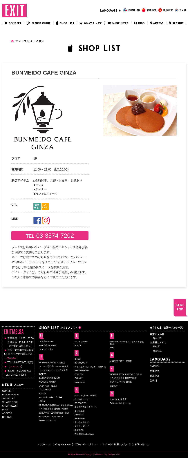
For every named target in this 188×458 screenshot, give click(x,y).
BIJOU (77, 359)
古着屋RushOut (46, 341)
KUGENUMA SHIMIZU (49, 378)
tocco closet (80, 382)
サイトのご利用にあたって (116, 444)
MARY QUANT (81, 342)
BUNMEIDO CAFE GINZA (51, 416)
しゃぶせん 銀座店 (118, 399)
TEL (50, 235)
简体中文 (154, 371)
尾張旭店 (157, 351)
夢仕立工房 (80, 411)
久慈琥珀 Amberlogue (84, 434)
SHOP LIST (8, 398)
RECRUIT (7, 417)
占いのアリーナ (82, 399)
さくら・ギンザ (82, 426)
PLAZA (78, 345)
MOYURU (79, 415)
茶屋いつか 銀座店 (48, 386)
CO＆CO (79, 374)
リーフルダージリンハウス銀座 (53, 370)
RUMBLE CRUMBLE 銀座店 (52, 362)
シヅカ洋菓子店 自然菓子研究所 (53, 409)
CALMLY (78, 378)
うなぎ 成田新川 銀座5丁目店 (123, 378)
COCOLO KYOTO (47, 382)
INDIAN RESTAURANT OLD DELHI (126, 374)
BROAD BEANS (82, 370)
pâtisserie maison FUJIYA (50, 397)
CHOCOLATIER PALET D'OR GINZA (56, 405)
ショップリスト (58, 327)
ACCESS (11, 357)
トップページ (44, 444)
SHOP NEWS (9, 405)
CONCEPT (8, 391)
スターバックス (46, 349)
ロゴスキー (115, 386)
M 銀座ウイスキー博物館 (121, 361)
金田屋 (42, 401)
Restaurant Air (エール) (120, 403)
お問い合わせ (142, 444)
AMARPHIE (80, 418)
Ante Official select (47, 345)
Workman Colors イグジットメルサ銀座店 (127, 343)
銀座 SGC (79, 430)
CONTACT (15, 366)
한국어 (153, 380)
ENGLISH (155, 366)
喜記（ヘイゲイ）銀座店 (121, 382)
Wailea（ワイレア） (48, 420)
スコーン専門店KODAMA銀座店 (53, 366)
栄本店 (156, 346)
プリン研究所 (45, 389)
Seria (112, 347)
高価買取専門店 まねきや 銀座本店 (90, 366)
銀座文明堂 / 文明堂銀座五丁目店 (54, 413)
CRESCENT (80, 403)
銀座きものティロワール (86, 407)
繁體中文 (154, 375)
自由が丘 (157, 338)
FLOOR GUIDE (10, 394)
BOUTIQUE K (81, 363)
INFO (5, 409)
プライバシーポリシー (86, 444)
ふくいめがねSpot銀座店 (86, 395)
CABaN (42, 393)
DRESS (42, 374)
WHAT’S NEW (9, 402)
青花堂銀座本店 (82, 422)
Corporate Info (62, 444)
